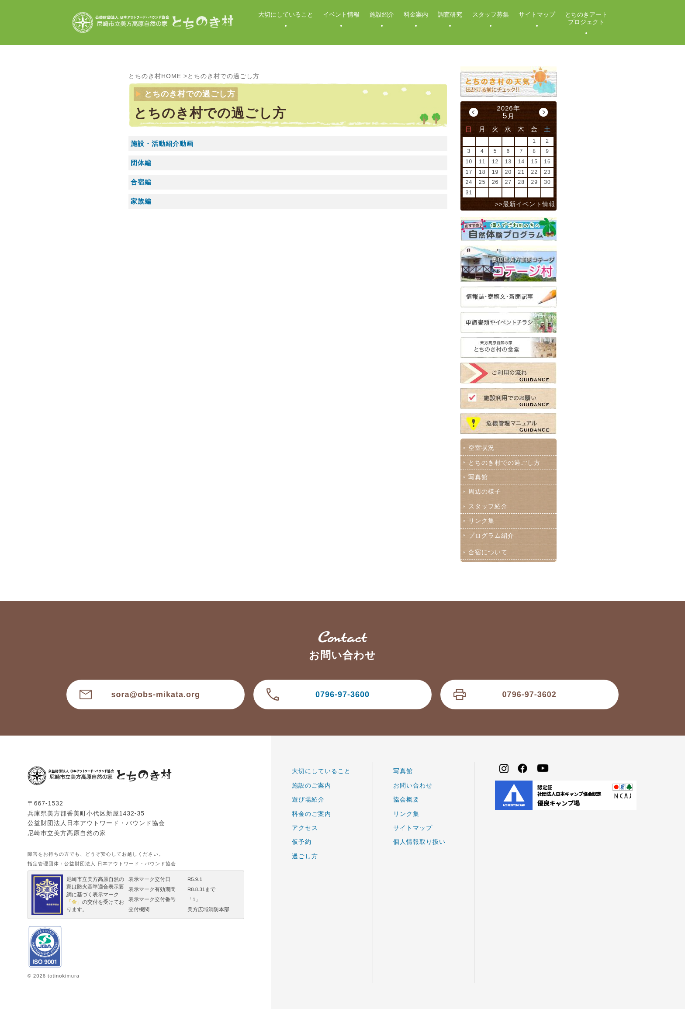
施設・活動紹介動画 (162, 143)
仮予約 (301, 841)
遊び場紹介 (308, 799)
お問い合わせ (412, 785)
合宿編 (141, 182)
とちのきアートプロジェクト (586, 18)
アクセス (305, 827)
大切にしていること (285, 14)
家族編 (141, 201)
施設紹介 (382, 14)
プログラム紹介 (491, 535)
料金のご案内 (311, 813)
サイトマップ (537, 14)
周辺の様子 (484, 491)
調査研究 (450, 14)
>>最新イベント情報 (525, 204)
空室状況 (481, 447)
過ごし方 (305, 856)
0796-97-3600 (342, 694)
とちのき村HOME (154, 76)
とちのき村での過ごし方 (223, 76)
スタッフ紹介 (488, 506)
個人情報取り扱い (419, 841)
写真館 (478, 476)
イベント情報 (341, 14)
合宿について (488, 552)
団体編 (141, 162)
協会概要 (406, 799)
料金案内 (416, 14)
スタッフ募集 (490, 14)
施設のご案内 (311, 785)
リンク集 (481, 520)
